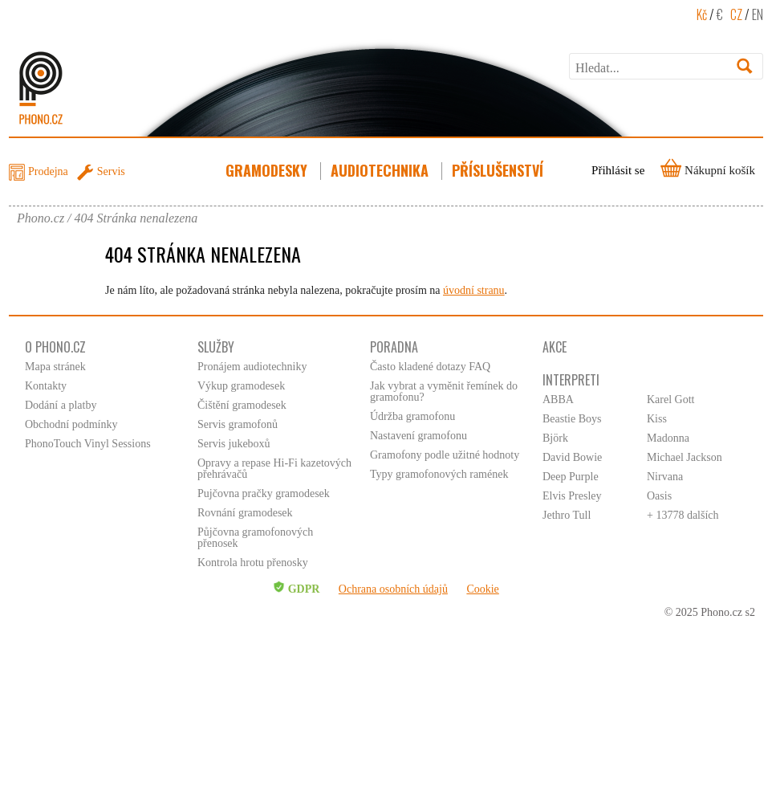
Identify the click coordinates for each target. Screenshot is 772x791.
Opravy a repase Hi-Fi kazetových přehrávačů (274, 468)
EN (757, 14)
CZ (736, 14)
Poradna (394, 346)
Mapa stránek (55, 367)
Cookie (482, 589)
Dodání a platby (60, 405)
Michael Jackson (684, 457)
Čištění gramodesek (241, 405)
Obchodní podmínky (71, 424)
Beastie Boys (572, 419)
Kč (702, 14)
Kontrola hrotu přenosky (252, 563)
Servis (111, 171)
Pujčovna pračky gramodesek (263, 493)
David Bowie (572, 457)
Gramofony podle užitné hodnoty (444, 455)
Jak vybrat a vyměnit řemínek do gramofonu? (444, 391)
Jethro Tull (566, 515)
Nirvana (665, 477)
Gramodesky (268, 170)
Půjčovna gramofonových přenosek (255, 537)
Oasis (659, 496)
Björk (555, 438)
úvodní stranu (474, 290)
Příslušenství (499, 170)
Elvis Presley (572, 496)
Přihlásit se (617, 170)
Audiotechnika (381, 170)
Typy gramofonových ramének (439, 474)
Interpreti (570, 379)
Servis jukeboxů (233, 444)
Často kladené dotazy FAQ (430, 367)
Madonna (668, 438)
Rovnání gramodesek (245, 513)
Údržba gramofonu (412, 416)
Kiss (657, 419)
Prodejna (48, 171)
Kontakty (46, 386)
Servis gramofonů (237, 424)
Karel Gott (670, 399)
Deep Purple (570, 477)
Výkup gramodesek (241, 386)
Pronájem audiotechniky (252, 367)
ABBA (558, 399)
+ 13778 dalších (683, 515)
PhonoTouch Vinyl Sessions (88, 444)
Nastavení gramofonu (418, 436)
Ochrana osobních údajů (393, 589)
